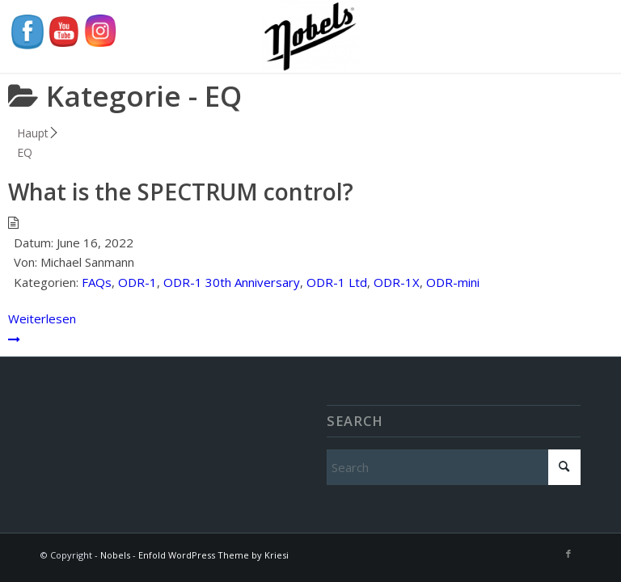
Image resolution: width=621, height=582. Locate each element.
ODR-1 (137, 282)
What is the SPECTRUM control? (180, 191)
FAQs (97, 282)
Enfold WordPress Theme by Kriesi (213, 555)
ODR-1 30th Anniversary (231, 282)
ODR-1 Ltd (336, 282)
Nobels (115, 555)
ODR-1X (397, 282)
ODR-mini (452, 282)
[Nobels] (310, 36)
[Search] (454, 467)
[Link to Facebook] (568, 554)
